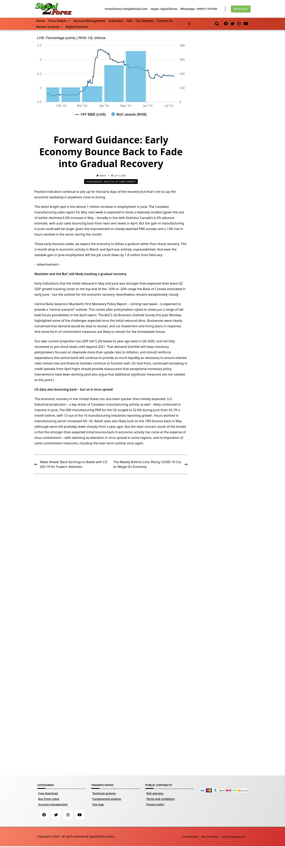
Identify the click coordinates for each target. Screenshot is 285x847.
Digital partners (77, 27)
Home (40, 21)
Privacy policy (155, 804)
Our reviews (145, 21)
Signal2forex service (101, 837)
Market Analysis (49, 27)
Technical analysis (104, 793)
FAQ (129, 21)
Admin (103, 175)
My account (240, 8)
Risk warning (154, 793)
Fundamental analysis (106, 799)
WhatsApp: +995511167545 (198, 9)
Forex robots (59, 21)
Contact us (165, 21)
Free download (48, 793)
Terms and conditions (160, 799)
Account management (89, 21)
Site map (98, 804)
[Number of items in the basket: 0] (189, 23)
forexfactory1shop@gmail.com (126, 9)
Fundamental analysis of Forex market (111, 181)
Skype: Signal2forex (164, 9)
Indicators (116, 21)
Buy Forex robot (48, 799)
